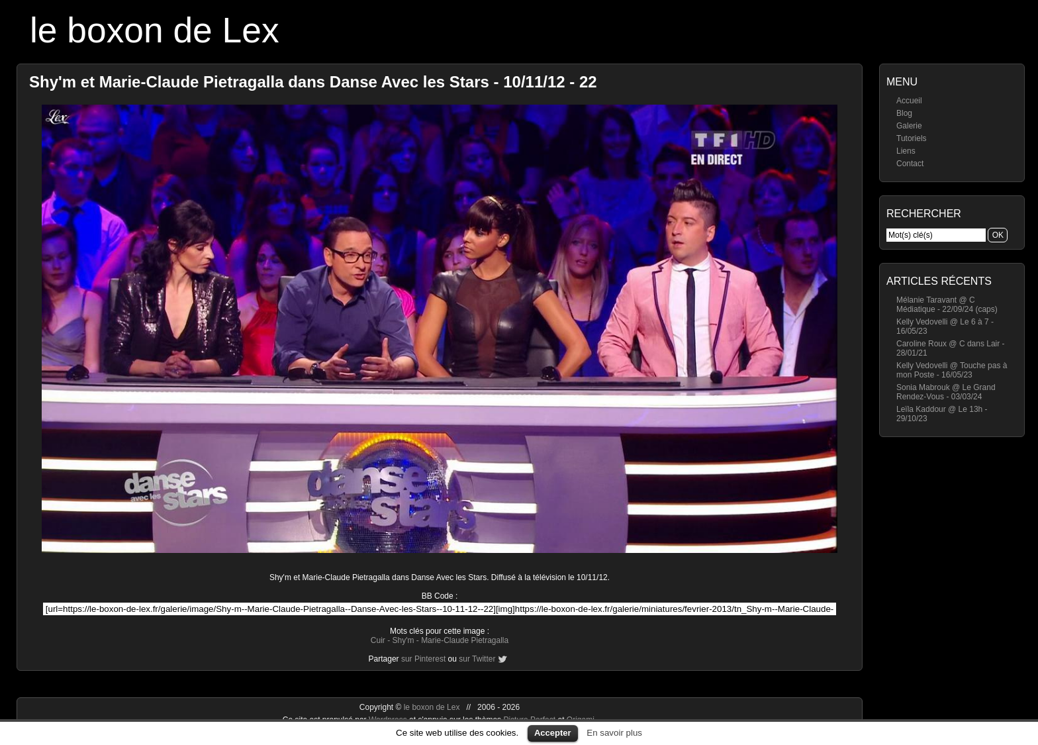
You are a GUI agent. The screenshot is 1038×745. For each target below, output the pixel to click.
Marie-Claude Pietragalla (464, 640)
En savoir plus (614, 733)
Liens (906, 151)
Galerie (909, 125)
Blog (904, 113)
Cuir (378, 640)
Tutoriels (911, 138)
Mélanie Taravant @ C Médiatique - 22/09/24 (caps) (947, 304)
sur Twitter (477, 659)
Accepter (552, 733)
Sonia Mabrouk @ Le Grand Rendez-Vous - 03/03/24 (946, 392)
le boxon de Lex (154, 30)
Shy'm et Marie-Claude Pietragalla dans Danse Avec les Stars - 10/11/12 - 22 (313, 82)
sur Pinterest (423, 659)
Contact (909, 163)
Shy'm (403, 640)
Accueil (909, 100)
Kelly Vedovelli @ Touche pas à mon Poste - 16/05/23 (951, 370)
